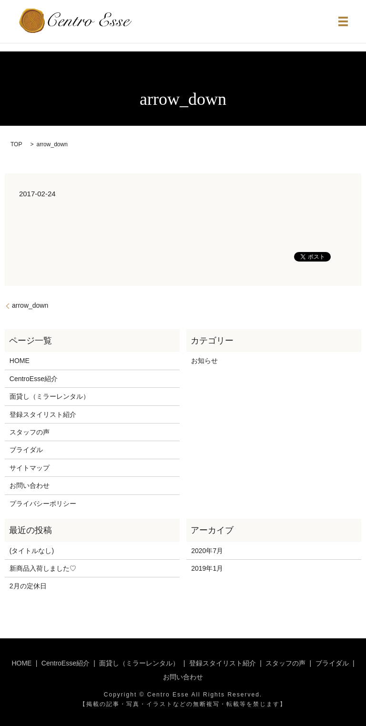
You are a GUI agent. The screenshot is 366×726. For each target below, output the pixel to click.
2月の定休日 (28, 586)
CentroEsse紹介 (34, 379)
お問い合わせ (30, 485)
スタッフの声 (30, 432)
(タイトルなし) (32, 551)
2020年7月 (207, 551)
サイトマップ (30, 468)
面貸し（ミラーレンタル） (50, 396)
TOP (16, 144)
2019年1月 (207, 568)
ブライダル (26, 450)
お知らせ (204, 360)
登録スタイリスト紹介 (43, 414)
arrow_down (30, 305)
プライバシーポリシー (43, 503)
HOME (20, 360)
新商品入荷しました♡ (43, 568)
